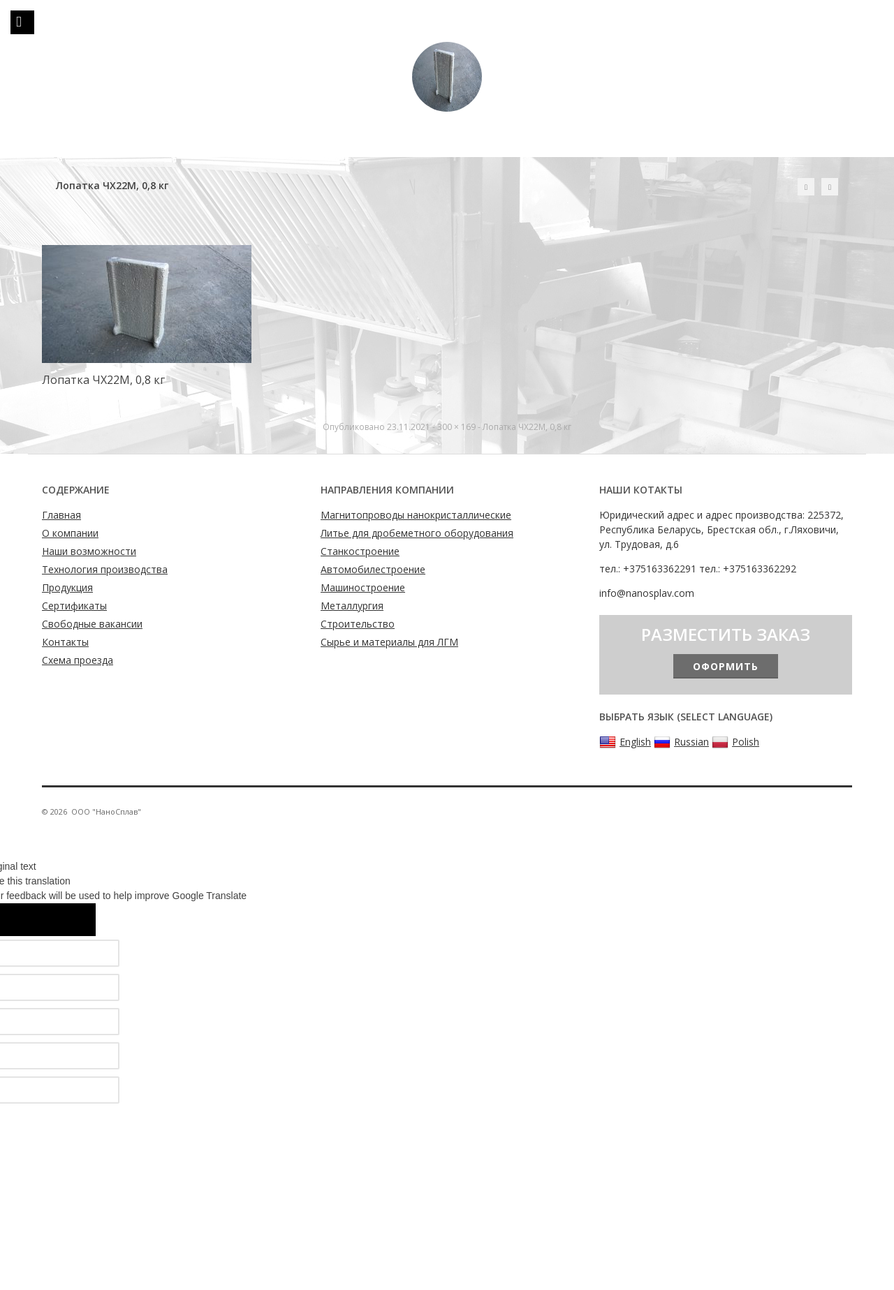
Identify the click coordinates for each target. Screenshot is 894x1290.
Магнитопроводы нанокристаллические (416, 514)
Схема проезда (77, 660)
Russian (681, 742)
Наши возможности (89, 551)
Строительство (358, 623)
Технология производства (105, 569)
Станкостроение (360, 551)
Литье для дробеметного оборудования (417, 533)
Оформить (726, 666)
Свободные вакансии (92, 623)
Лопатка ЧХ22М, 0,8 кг (527, 427)
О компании (70, 533)
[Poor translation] (68, 919)
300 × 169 (456, 427)
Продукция (67, 587)
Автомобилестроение (373, 569)
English (625, 742)
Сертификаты (74, 605)
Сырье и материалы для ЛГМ (389, 641)
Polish (735, 742)
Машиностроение (363, 587)
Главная (61, 514)
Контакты (65, 641)
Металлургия (352, 605)
